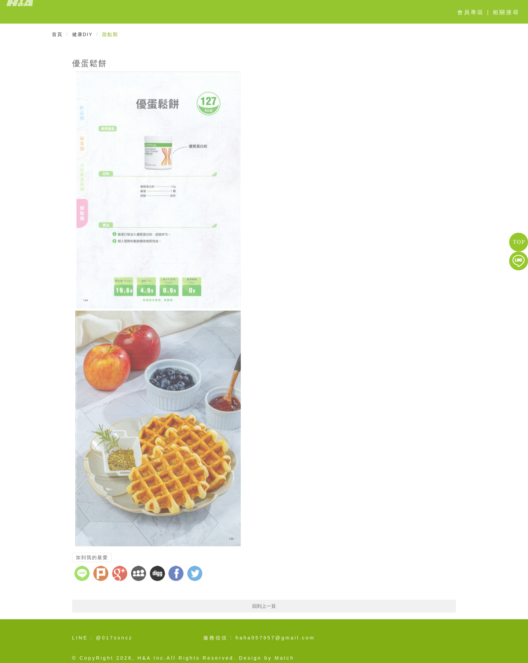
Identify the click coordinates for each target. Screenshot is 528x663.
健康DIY (82, 34)
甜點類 (110, 34)
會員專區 (470, 12)
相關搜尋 (506, 12)
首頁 (57, 34)
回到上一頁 (264, 606)
